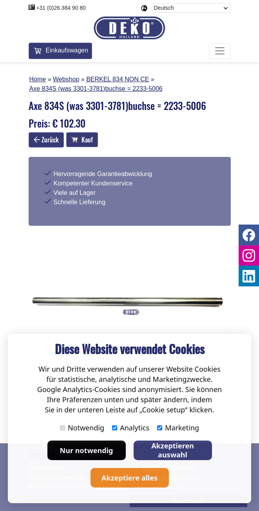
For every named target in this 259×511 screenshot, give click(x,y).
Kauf (82, 139)
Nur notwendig (86, 450)
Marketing (178, 427)
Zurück (46, 139)
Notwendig (82, 427)
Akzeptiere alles (129, 477)
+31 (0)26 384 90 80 (61, 8)
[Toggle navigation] (220, 51)
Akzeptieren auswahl (172, 450)
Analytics (130, 427)
